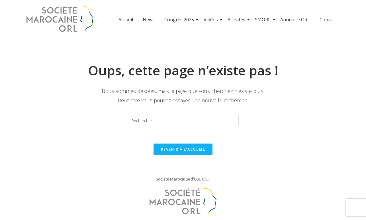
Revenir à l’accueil (183, 149)
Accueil (125, 19)
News (149, 19)
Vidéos (212, 19)
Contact (328, 19)
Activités (237, 19)
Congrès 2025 (180, 19)
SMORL (264, 19)
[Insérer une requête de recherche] (183, 120)
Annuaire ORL (295, 19)
